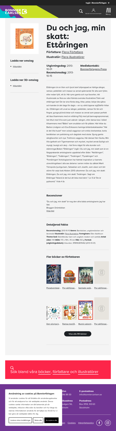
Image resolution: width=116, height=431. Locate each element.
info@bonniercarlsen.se (90, 394)
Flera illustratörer (73, 57)
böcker (44, 372)
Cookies (72, 423)
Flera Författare (72, 52)
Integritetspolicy (86, 423)
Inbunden (17, 66)
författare (61, 372)
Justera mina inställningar (20, 420)
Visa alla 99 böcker (78, 333)
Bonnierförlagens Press (93, 69)
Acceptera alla (51, 420)
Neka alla (38, 420)
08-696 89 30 (64, 394)
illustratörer (88, 372)
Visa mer (50, 210)
